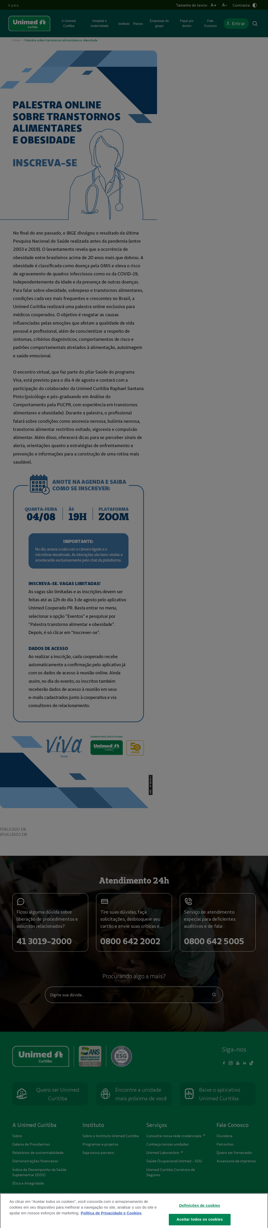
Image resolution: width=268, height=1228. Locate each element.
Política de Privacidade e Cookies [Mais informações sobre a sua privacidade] (111, 1217)
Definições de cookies (199, 1210)
